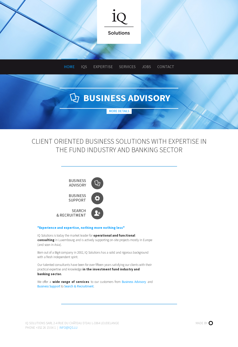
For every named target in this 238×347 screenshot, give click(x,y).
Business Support (48, 286)
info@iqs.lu (68, 327)
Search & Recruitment (79, 286)
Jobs (146, 67)
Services (127, 67)
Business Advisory (134, 282)
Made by (204, 323)
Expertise (103, 67)
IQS (84, 67)
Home (69, 67)
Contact (165, 67)
